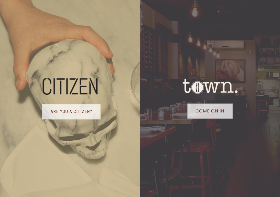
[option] (126, 98)
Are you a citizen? (71, 111)
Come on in (210, 111)
